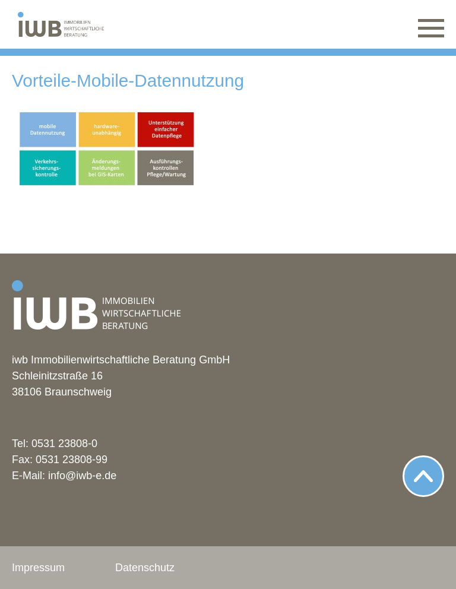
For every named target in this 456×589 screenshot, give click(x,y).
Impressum (38, 568)
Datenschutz (145, 568)
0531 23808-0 (64, 443)
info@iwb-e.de (82, 476)
